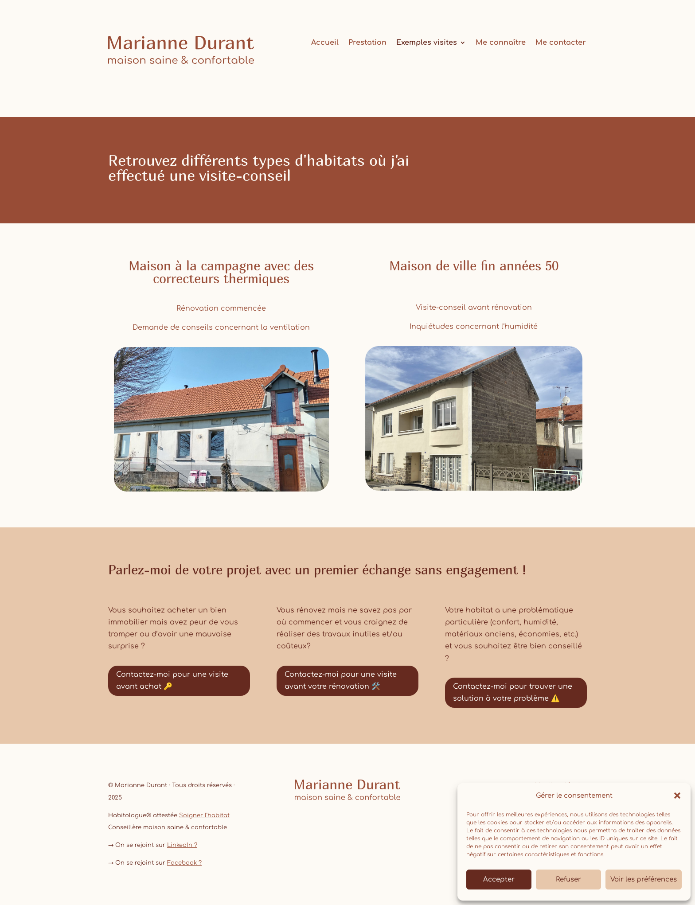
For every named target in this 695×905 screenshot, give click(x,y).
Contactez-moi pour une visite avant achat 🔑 (172, 680)
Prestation (367, 43)
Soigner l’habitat (204, 815)
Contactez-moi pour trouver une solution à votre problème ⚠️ (512, 692)
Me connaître (501, 43)
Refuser (568, 879)
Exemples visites (426, 43)
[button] (677, 795)
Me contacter (560, 43)
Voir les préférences (643, 879)
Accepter (499, 879)
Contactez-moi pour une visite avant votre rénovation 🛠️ (341, 680)
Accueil (325, 43)
